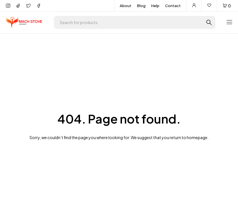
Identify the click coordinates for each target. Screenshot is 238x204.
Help (155, 5)
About (125, 5)
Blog (141, 5)
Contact (173, 5)
